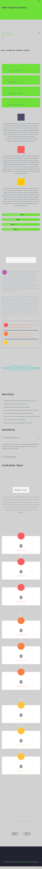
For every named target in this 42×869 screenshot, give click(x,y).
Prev (14, 836)
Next (27, 836)
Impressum (35, 864)
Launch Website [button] (21, 368)
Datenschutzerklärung (25, 864)
